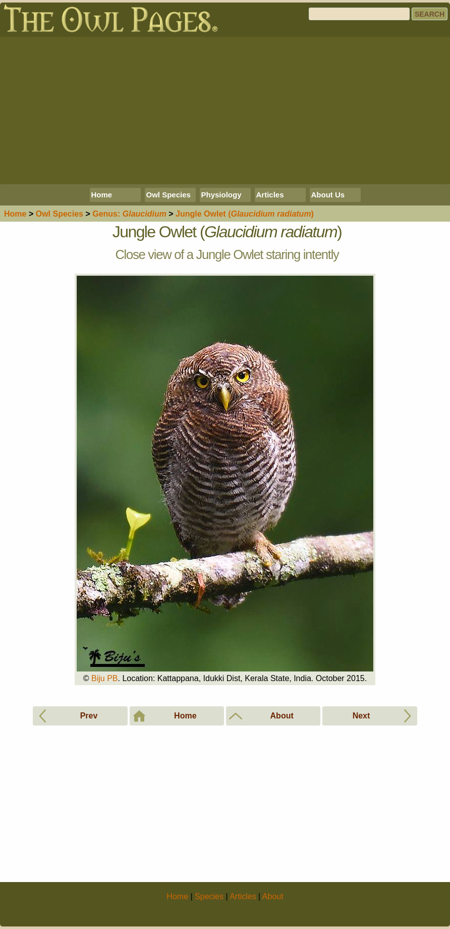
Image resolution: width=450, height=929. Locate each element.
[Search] (359, 14)
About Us (328, 194)
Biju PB (104, 678)
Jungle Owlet (245, 214)
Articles (270, 194)
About (273, 896)
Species (59, 214)
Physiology (221, 194)
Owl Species (168, 194)
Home (101, 194)
